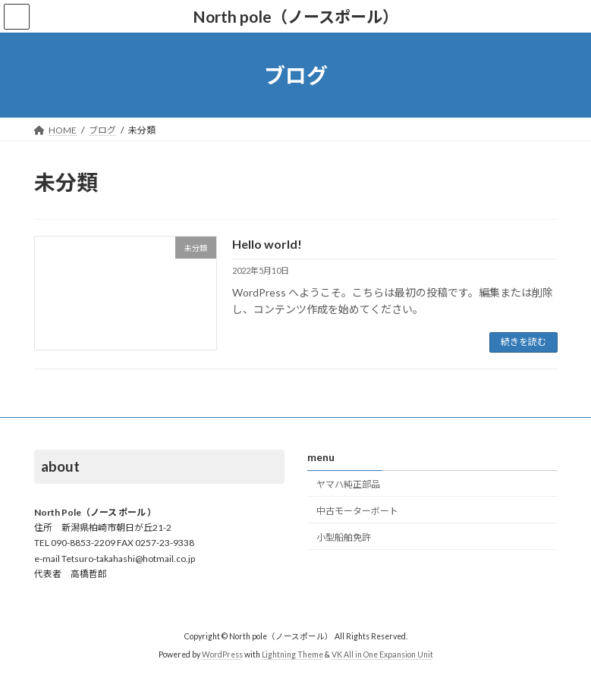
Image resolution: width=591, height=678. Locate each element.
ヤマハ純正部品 (348, 484)
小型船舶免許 (343, 536)
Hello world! (267, 244)
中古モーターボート (357, 510)
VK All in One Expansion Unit (382, 654)
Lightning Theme (292, 654)
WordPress (222, 654)
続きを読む (523, 341)
